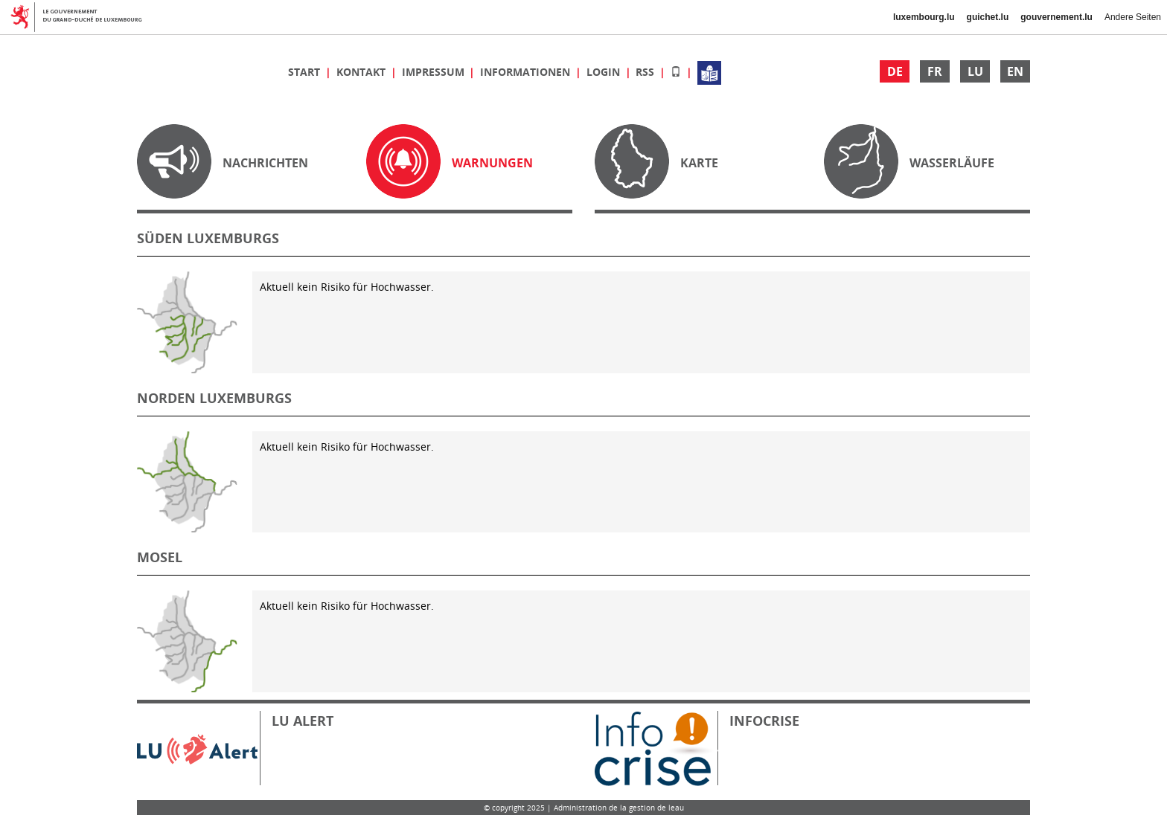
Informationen (526, 72)
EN (1015, 71)
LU (975, 71)
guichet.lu (988, 17)
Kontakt (362, 72)
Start (305, 72)
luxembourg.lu (924, 17)
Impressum (434, 72)
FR (934, 71)
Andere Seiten (1132, 17)
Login (604, 72)
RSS (646, 72)
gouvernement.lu (1056, 17)
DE (895, 71)
